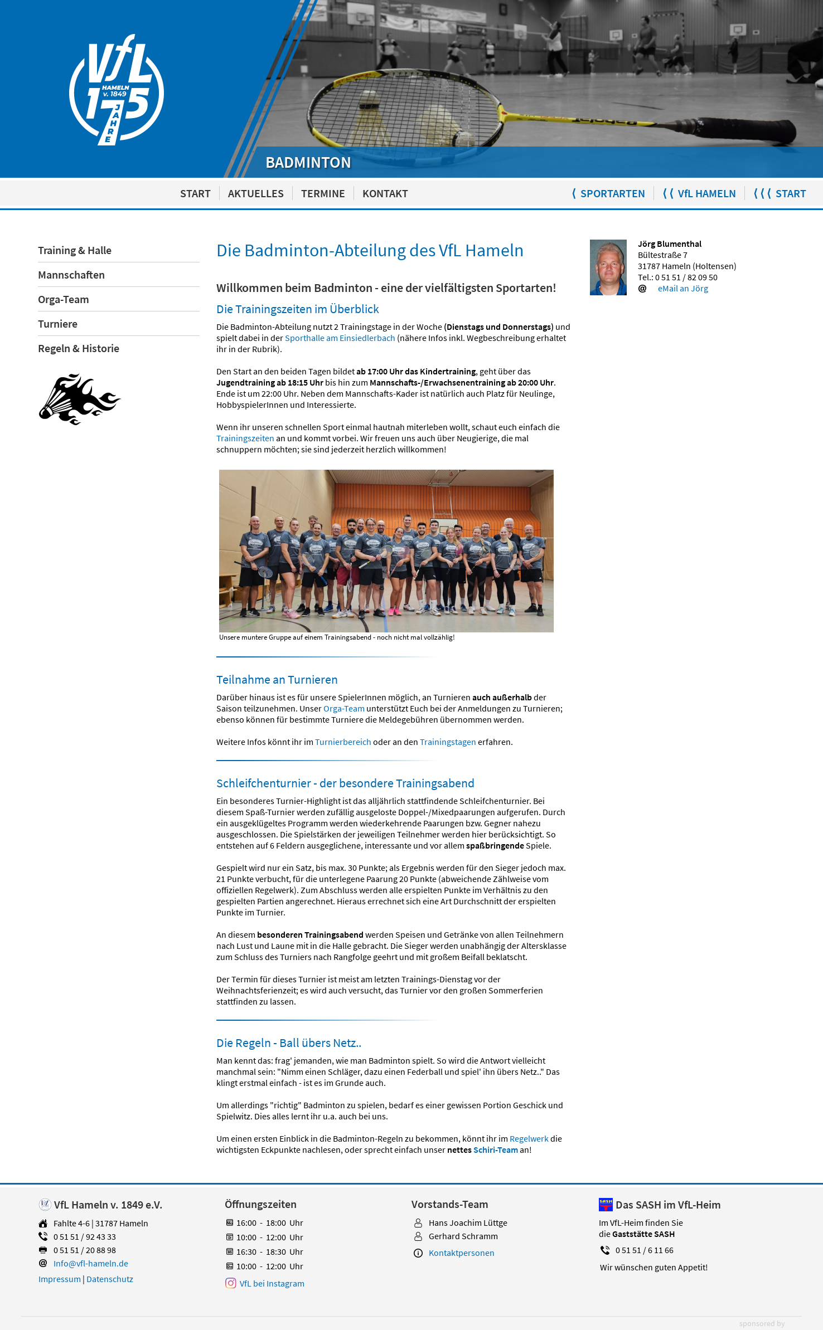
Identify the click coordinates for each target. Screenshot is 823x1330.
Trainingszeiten (245, 438)
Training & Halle (75, 250)
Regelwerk (529, 1138)
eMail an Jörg (683, 288)
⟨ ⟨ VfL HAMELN (699, 193)
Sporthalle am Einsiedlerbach (340, 337)
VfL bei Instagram (272, 1283)
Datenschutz (109, 1278)
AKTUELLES (256, 193)
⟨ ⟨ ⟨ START (779, 193)
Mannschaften (71, 274)
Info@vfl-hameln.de (91, 1263)
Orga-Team (63, 299)
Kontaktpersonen (462, 1252)
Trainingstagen (448, 741)
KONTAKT (385, 193)
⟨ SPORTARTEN (608, 193)
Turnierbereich (343, 741)
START (195, 193)
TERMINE (323, 193)
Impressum (59, 1278)
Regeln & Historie (78, 348)
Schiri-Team (495, 1149)
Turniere (58, 323)
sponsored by (762, 1323)
